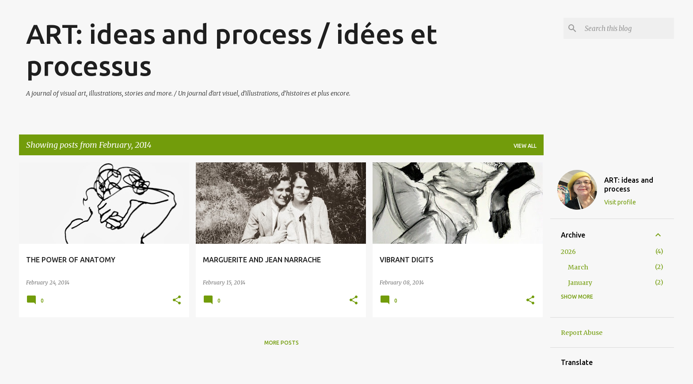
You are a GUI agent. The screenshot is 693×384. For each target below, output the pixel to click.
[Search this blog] (627, 28)
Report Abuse (581, 333)
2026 (568, 252)
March (578, 267)
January (580, 283)
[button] (176, 301)
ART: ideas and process (628, 184)
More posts (281, 343)
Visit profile (620, 202)
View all (525, 146)
